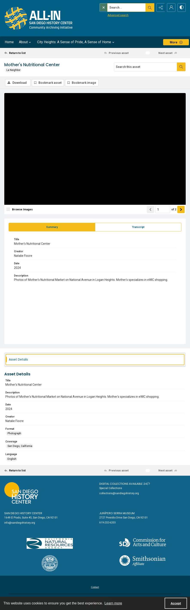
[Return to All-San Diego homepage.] (38, 18)
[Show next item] (181, 209)
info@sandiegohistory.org (19, 522)
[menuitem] (95, 586)
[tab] (52, 227)
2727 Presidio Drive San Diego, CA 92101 (123, 517)
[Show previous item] (150, 209)
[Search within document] (181, 67)
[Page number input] (162, 209)
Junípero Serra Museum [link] (117, 513)
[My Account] (171, 7)
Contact (95, 587)
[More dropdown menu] (176, 42)
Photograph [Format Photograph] (14, 433)
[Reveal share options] (160, 7)
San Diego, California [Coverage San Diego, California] (20, 446)
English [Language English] (12, 458)
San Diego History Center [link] (23, 513)
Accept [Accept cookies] (176, 603)
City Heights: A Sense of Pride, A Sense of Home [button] (76, 42)
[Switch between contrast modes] (181, 7)
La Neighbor (13, 70)
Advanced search (109, 15)
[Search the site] (117, 7)
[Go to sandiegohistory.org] (21, 493)
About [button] (25, 42)
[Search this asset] (145, 67)
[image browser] (20, 209)
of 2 (173, 209)
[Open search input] (149, 7)
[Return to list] (28, 53)
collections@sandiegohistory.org (119, 493)
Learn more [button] (113, 603)
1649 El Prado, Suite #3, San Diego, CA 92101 (31, 517)
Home (9, 42)
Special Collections (110, 488)
